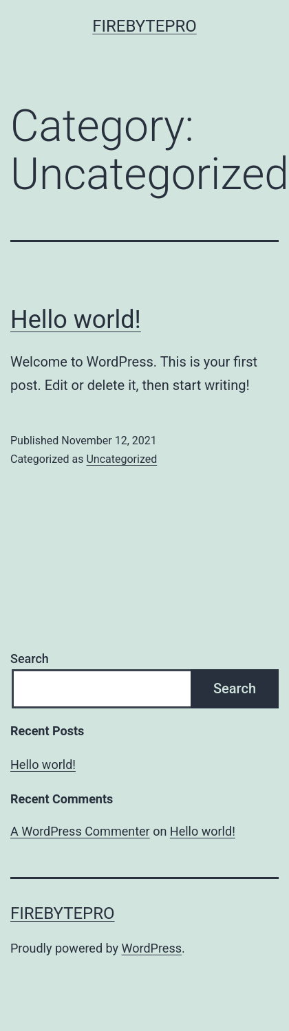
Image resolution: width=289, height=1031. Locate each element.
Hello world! (75, 319)
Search (29, 658)
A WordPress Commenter (80, 831)
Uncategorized (121, 459)
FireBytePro (144, 26)
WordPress (152, 948)
